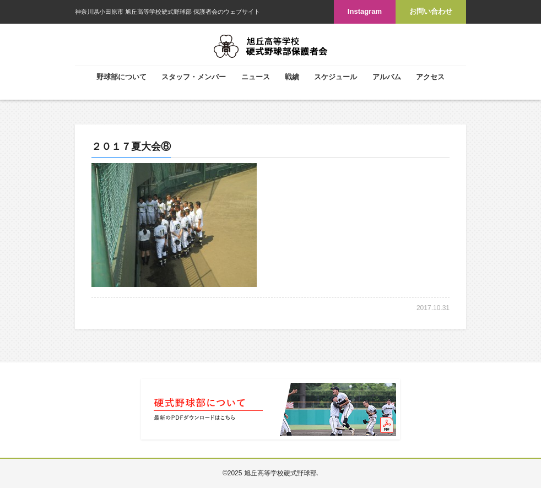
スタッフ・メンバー (193, 77)
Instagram (365, 11)
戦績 (292, 77)
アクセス (430, 77)
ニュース (255, 77)
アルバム (386, 77)
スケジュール (335, 77)
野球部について (121, 77)
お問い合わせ (430, 11)
